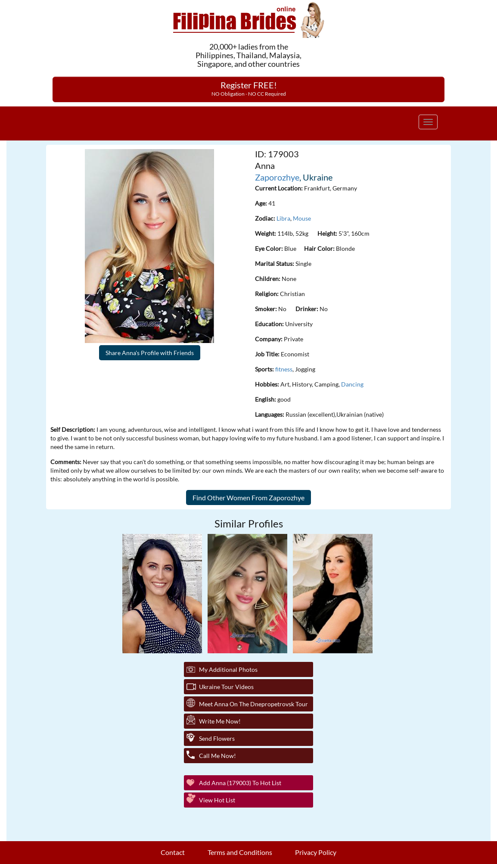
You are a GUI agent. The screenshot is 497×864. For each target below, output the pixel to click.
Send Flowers (217, 738)
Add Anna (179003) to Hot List (240, 782)
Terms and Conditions (240, 852)
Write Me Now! (220, 721)
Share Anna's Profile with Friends (150, 352)
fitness (283, 369)
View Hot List (217, 800)
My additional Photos (228, 669)
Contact (173, 852)
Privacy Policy (315, 852)
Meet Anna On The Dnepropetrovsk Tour (253, 704)
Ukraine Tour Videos (226, 686)
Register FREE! (248, 88)
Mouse (302, 218)
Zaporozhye (277, 177)
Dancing (352, 384)
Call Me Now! (217, 755)
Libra (283, 218)
